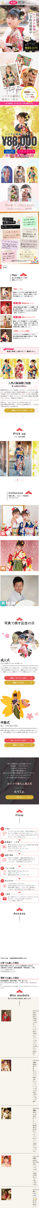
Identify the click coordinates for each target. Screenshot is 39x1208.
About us (19, 797)
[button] (2, 3)
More (19, 1102)
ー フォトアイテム (10, 1151)
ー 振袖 (6, 1136)
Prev (4, 458)
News (4, 266)
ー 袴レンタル (24, 1138)
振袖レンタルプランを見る (18, 678)
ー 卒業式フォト (24, 1142)
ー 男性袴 (7, 1141)
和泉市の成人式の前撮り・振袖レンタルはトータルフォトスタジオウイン (25, 2)
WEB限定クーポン (26, 1151)
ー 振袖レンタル (24, 1135)
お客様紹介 (23, 1147)
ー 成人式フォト (24, 1140)
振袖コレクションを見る (19, 410)
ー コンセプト (8, 1154)
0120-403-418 (19, 1175)
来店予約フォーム (26, 1154)
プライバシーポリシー (27, 1158)
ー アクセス (8, 1159)
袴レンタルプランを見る (18, 740)
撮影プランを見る (18, 682)
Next (35, 458)
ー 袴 (5, 1138)
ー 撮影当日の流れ (10, 1156)
